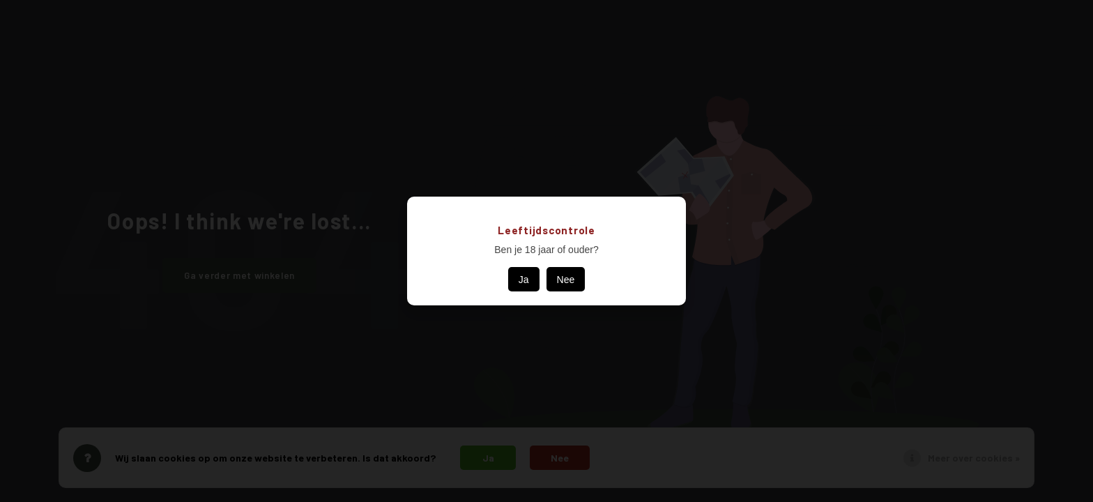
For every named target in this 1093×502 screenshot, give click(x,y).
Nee (566, 279)
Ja (524, 279)
